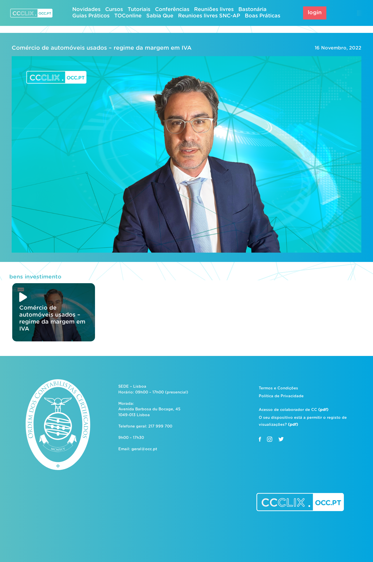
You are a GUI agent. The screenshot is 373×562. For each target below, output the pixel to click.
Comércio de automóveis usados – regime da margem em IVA (101, 48)
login (315, 12)
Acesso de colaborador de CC (293, 410)
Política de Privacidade (281, 396)
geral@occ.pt (144, 449)
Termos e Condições (278, 388)
